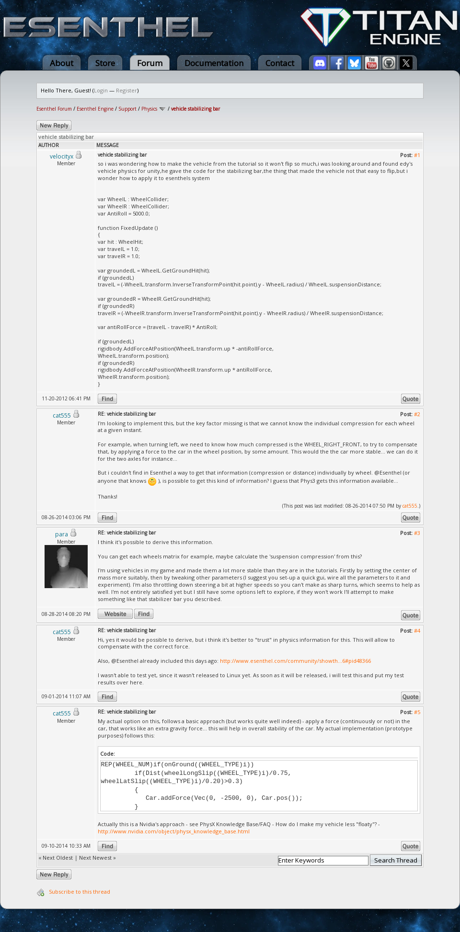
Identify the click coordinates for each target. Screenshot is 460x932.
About (61, 62)
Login (101, 90)
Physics (149, 108)
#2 (417, 414)
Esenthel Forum (54, 108)
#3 (417, 532)
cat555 (409, 505)
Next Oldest (58, 857)
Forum (149, 62)
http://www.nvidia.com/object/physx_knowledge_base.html (174, 831)
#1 (417, 155)
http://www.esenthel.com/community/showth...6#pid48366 (295, 660)
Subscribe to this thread (79, 891)
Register (126, 90)
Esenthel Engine (95, 108)
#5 (417, 712)
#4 (417, 630)
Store (105, 62)
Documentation (213, 62)
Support (127, 108)
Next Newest (95, 857)
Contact (279, 62)
